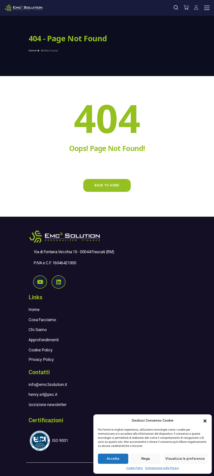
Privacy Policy (41, 359)
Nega (145, 459)
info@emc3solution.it (48, 384)
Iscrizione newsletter (48, 404)
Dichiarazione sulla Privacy (162, 468)
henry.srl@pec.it (43, 394)
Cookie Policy (134, 468)
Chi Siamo (38, 329)
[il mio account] (196, 8)
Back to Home (107, 185)
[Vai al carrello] (186, 8)
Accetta (113, 459)
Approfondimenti (44, 339)
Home (34, 309)
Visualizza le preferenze (185, 459)
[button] (205, 420)
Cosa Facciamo (42, 319)
